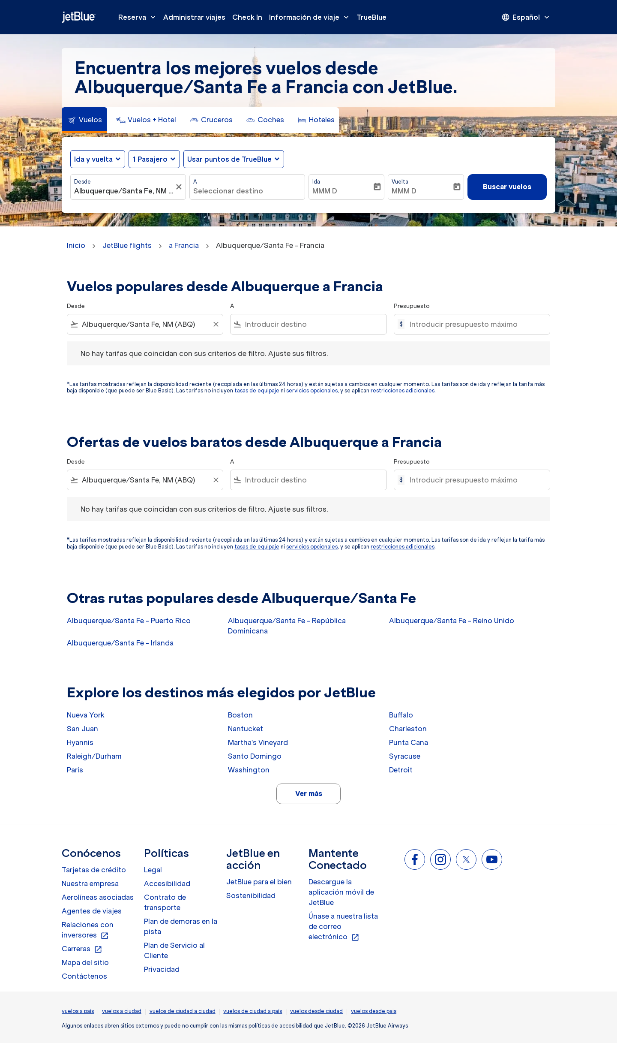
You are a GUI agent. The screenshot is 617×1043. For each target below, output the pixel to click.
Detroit (401, 770)
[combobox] (124, 191)
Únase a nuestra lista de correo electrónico (343, 927)
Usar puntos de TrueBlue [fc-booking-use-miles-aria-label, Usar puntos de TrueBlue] (229, 159)
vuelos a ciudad (121, 1011)
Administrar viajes (194, 17)
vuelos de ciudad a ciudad (183, 1011)
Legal (153, 869)
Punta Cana (408, 742)
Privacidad (162, 969)
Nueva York (86, 715)
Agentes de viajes (92, 911)
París (75, 770)
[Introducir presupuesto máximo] (475, 324)
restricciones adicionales (402, 390)
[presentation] (526, 17)
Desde (82, 181)
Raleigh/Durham (94, 756)
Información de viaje (311, 17)
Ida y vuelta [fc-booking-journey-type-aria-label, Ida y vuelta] (93, 159)
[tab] (84, 120)
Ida (316, 181)
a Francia (184, 245)
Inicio (76, 245)
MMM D (324, 191)
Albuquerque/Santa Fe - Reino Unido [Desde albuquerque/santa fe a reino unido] (451, 620)
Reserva (139, 17)
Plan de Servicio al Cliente (174, 950)
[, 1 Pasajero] (150, 159)
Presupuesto (412, 306)
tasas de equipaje (256, 390)
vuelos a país (78, 1011)
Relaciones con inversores (88, 930)
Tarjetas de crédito (94, 869)
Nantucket (245, 728)
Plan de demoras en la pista (180, 926)
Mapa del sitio (85, 962)
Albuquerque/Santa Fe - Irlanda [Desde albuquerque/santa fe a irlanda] (120, 643)
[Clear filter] (215, 324)
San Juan (82, 728)
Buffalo (401, 715)
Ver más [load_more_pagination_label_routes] (308, 793)
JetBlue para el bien (259, 881)
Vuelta (400, 181)
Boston (240, 715)
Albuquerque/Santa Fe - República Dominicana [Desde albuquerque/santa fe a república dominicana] (287, 625)
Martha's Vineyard (258, 742)
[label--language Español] (526, 17)
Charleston (408, 728)
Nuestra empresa (90, 883)
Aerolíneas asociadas (98, 897)
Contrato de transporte (165, 902)
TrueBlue (371, 17)
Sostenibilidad (251, 895)
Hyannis (80, 742)
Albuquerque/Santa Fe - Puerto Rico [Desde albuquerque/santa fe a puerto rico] (129, 620)
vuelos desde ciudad (316, 1011)
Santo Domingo (255, 756)
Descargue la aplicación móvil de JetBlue (341, 892)
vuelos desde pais (373, 1011)
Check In (247, 17)
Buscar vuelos (507, 186)
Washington (249, 770)
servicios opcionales (312, 390)
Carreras (82, 949)
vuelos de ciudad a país (252, 1011)
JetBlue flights (127, 245)
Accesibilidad (167, 883)
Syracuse (404, 756)
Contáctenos (84, 976)
